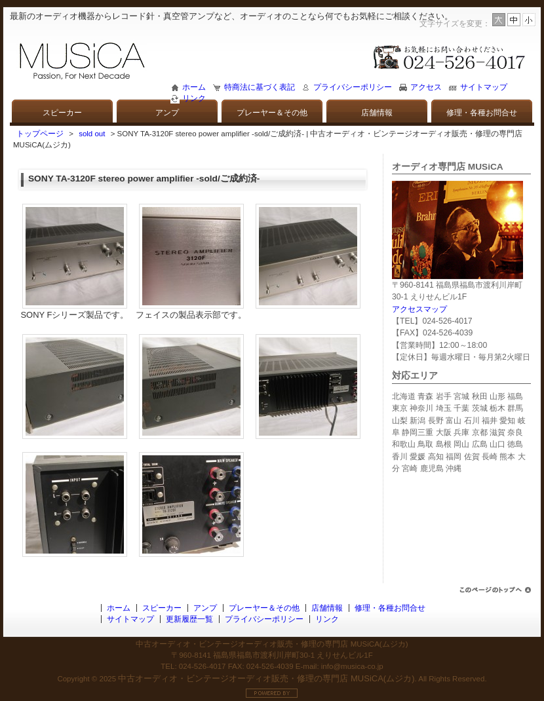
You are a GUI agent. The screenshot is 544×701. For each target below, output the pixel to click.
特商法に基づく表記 (259, 87)
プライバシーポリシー (352, 87)
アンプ (167, 112)
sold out (92, 134)
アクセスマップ (419, 309)
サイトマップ (483, 87)
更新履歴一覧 (189, 619)
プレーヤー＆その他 (272, 112)
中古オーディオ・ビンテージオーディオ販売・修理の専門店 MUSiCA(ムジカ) (266, 678)
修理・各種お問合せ (481, 112)
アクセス (426, 87)
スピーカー (62, 112)
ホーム (194, 87)
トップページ (40, 134)
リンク (194, 98)
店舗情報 (377, 112)
